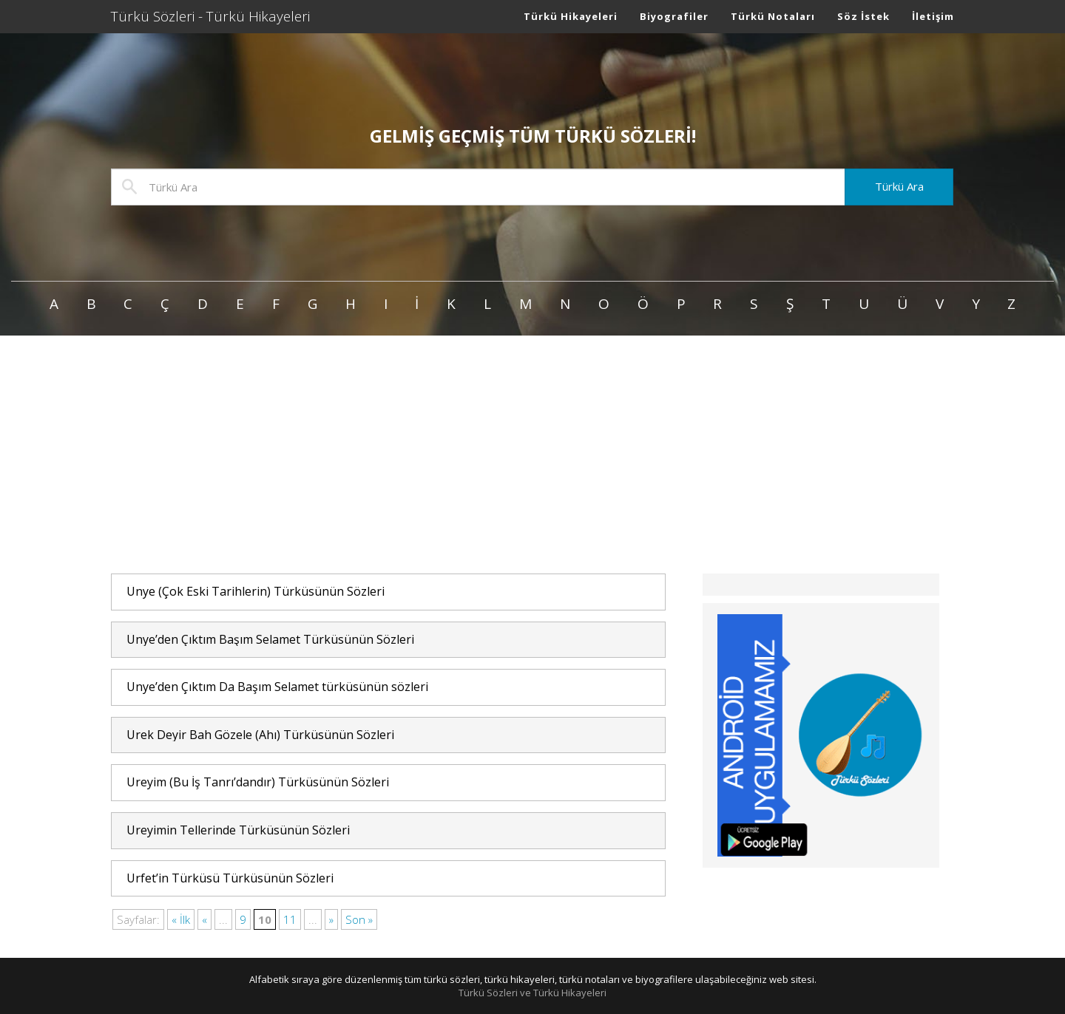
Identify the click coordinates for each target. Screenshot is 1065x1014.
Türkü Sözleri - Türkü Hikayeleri (210, 16)
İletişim (933, 16)
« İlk (181, 919)
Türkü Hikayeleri (571, 16)
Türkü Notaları (773, 16)
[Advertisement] (532, 455)
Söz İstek (863, 16)
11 (290, 919)
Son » (359, 919)
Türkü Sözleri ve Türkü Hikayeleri (532, 992)
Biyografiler (674, 16)
